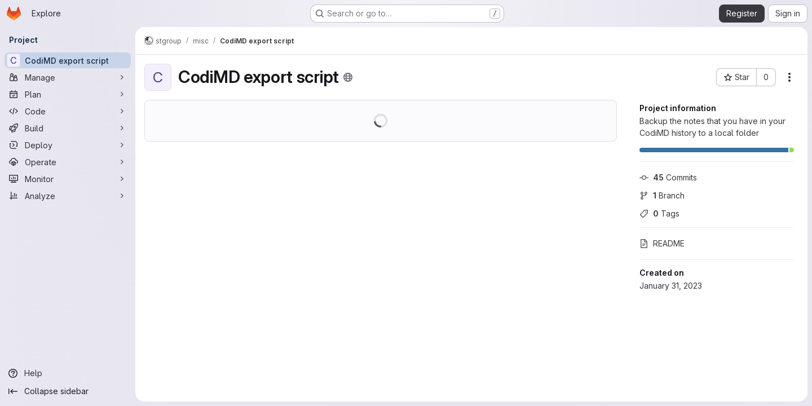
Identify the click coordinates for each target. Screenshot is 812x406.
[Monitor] (68, 179)
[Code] (68, 111)
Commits (668, 177)
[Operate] (68, 162)
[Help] (68, 373)
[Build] (68, 128)
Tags (659, 213)
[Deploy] (68, 145)
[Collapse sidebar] (68, 391)
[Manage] (68, 77)
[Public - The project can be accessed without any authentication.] (347, 77)
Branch (662, 195)
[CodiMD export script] (68, 60)
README (662, 243)
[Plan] (68, 94)
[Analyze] (68, 196)
